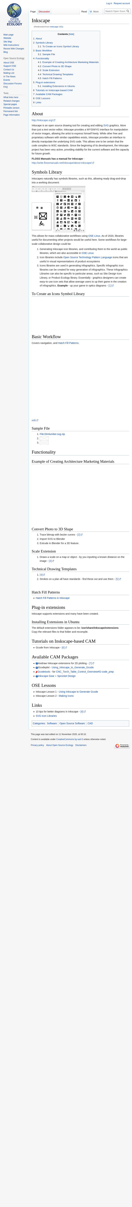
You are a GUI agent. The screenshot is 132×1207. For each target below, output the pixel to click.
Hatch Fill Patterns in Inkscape (52, 598)
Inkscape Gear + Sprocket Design (57, 676)
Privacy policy (37, 745)
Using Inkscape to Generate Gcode (78, 691)
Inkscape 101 (56, 26)
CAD (90, 723)
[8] (81, 711)
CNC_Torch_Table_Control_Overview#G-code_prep (85, 671)
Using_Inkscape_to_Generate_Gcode (73, 667)
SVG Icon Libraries (46, 715)
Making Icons (66, 695)
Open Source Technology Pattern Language (87, 257)
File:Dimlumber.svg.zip (52, 434)
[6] (63, 647)
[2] (78, 534)
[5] (117, 579)
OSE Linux (94, 235)
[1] (109, 285)
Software (52, 723)
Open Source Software (72, 723)
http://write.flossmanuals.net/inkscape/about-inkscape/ (62, 162)
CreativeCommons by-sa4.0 (69, 739)
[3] (50, 560)
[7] (90, 663)
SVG (106, 125)
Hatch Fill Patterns (68, 343)
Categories (39, 723)
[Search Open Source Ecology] (117, 11)
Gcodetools (43, 671)
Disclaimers (81, 745)
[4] (41, 574)
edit (34, 420)
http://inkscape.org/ (42, 120)
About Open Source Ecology (59, 745)
